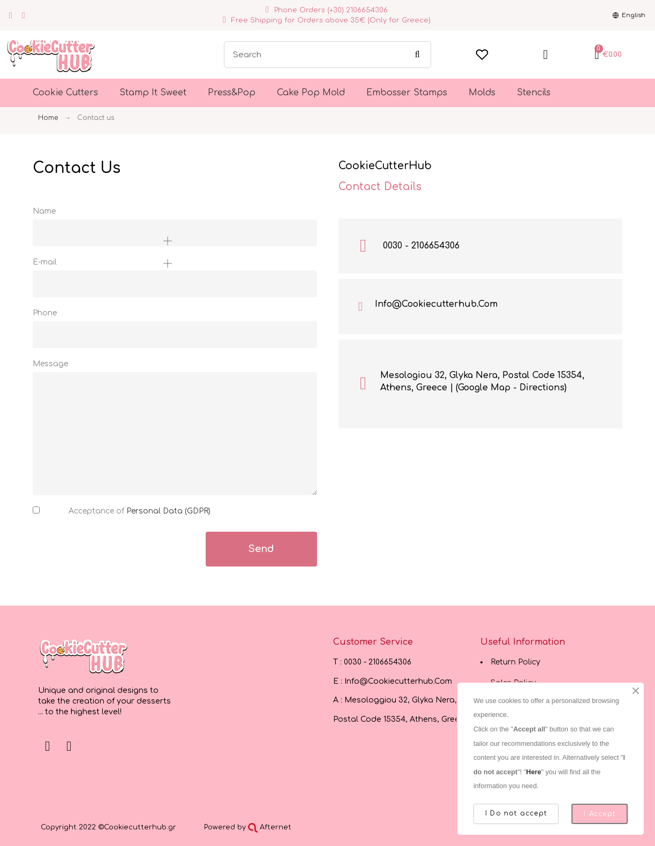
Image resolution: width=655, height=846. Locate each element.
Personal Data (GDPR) (168, 511)
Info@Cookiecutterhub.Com (436, 304)
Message (50, 364)
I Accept (599, 814)
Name (44, 211)
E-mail (45, 262)
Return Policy (515, 662)
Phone (45, 313)
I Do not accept (516, 813)
